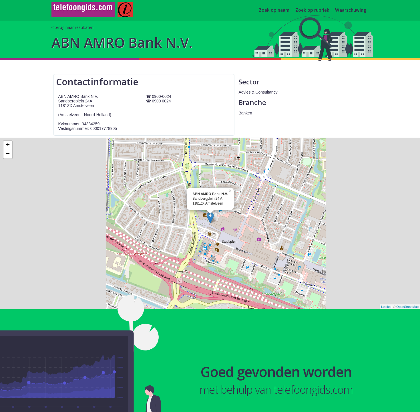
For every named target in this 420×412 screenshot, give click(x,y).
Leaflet (386, 306)
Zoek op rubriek (312, 10)
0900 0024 (161, 101)
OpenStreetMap (407, 306)
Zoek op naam (274, 10)
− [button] (8, 154)
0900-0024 (161, 96)
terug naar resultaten (74, 27)
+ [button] (8, 145)
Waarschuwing (350, 10)
